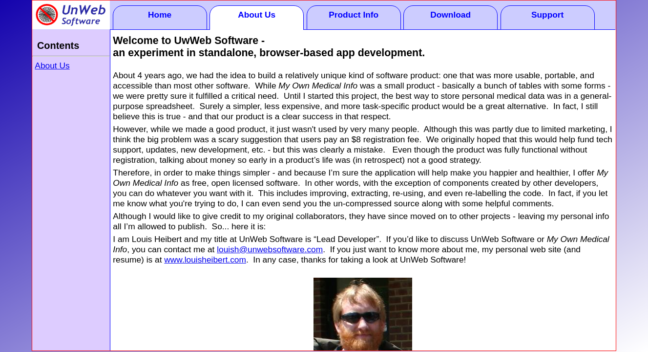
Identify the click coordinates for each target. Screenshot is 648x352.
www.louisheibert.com (205, 259)
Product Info (353, 15)
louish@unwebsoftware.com (270, 249)
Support (547, 15)
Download (450, 15)
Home (159, 15)
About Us (256, 15)
